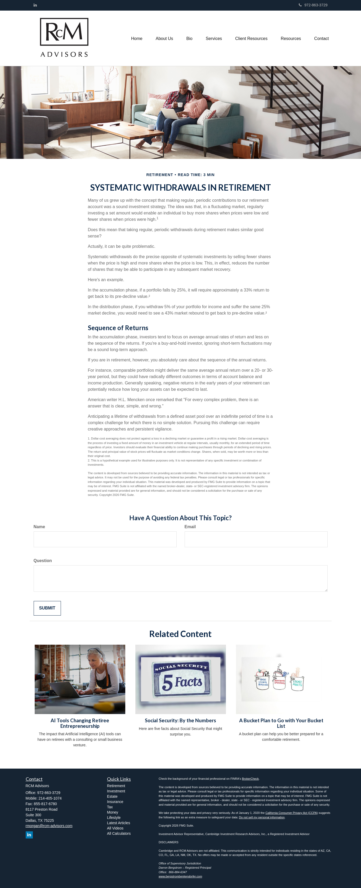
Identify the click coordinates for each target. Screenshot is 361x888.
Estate (112, 796)
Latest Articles (118, 823)
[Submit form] (47, 608)
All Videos (115, 828)
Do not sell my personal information (261, 817)
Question (43, 560)
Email (190, 526)
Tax (110, 807)
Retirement (116, 786)
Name (39, 526)
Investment (116, 791)
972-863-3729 (313, 5)
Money (112, 812)
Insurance (115, 802)
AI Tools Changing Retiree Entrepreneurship (80, 723)
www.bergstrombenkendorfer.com (180, 876)
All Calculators (119, 833)
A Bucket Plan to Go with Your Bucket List (281, 723)
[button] (164, 38)
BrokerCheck (250, 778)
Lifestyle (114, 817)
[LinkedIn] (35, 5)
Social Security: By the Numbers (180, 720)
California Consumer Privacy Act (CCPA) (291, 812)
